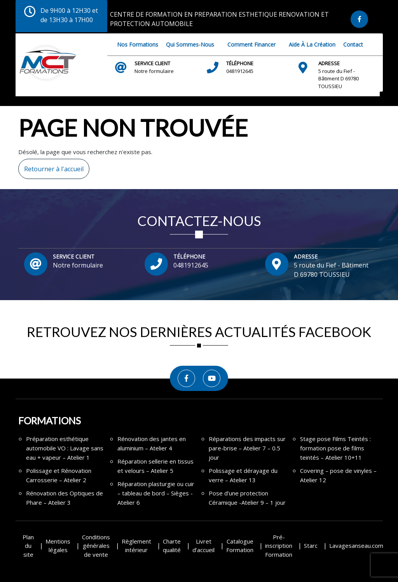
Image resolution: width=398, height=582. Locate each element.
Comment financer (251, 44)
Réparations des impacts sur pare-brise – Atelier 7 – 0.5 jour (247, 448)
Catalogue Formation (239, 545)
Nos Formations (137, 44)
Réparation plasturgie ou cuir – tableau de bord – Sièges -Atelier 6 (155, 493)
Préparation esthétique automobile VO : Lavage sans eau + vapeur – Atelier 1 (64, 448)
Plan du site (28, 545)
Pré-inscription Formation (278, 545)
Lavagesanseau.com (356, 545)
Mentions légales (57, 545)
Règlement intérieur (136, 545)
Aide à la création (312, 44)
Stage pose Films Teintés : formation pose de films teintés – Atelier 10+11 (335, 448)
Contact (353, 44)
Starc (311, 545)
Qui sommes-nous (190, 44)
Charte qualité (172, 545)
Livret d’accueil (203, 545)
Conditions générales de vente (96, 545)
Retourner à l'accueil (51, 166)
